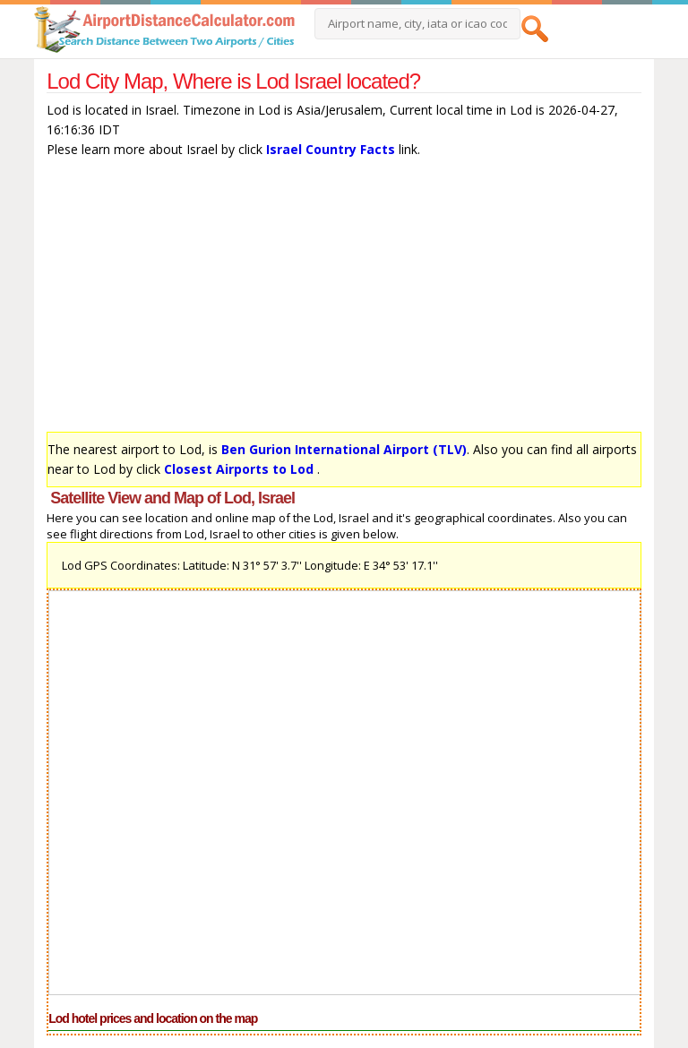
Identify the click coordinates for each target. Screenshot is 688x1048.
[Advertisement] (344, 299)
